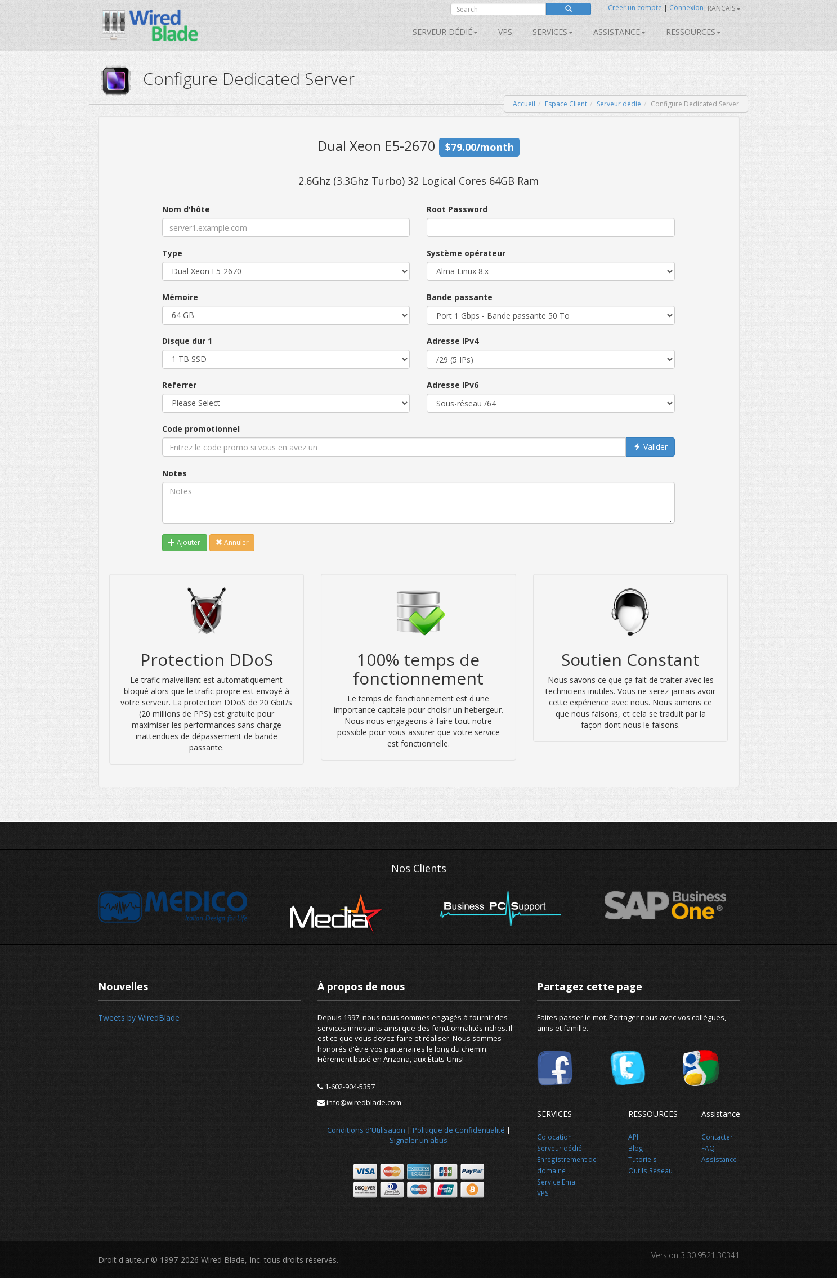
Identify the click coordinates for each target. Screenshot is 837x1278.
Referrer (179, 384)
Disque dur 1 (187, 341)
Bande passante (460, 297)
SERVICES (552, 31)
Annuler (232, 542)
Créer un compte (635, 7)
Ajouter (184, 542)
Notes (174, 473)
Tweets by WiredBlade (139, 1017)
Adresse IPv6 (452, 384)
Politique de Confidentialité (459, 1130)
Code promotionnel (201, 428)
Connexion (686, 7)
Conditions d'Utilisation (366, 1130)
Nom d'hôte (186, 209)
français (722, 8)
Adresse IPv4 (452, 341)
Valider (650, 446)
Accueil (524, 104)
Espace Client (566, 104)
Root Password (457, 209)
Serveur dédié (445, 31)
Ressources (693, 31)
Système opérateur (466, 253)
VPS (505, 31)
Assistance (619, 31)
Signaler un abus (418, 1140)
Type (172, 253)
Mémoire (180, 297)
